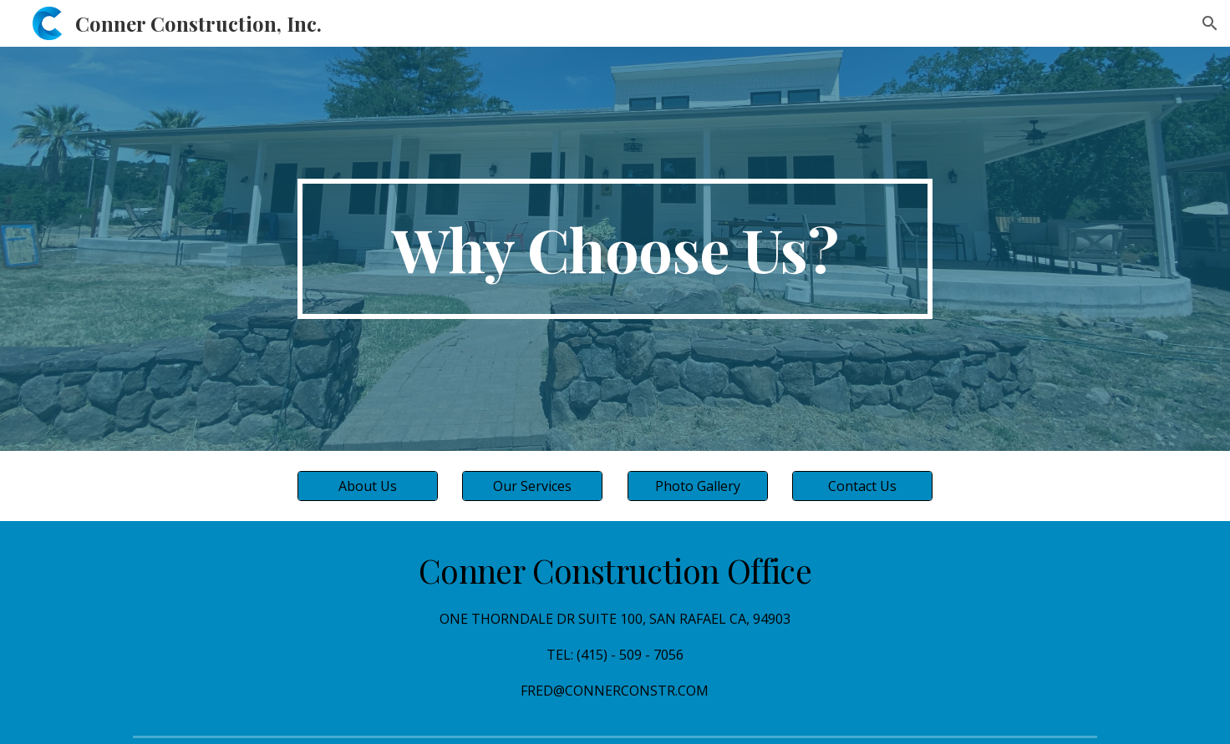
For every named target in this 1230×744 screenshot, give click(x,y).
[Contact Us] (862, 486)
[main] (615, 249)
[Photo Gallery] (697, 486)
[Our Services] (532, 486)
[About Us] (367, 486)
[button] (1210, 23)
